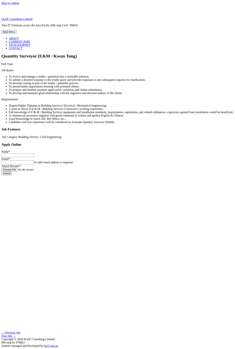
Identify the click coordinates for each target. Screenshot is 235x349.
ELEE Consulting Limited (16, 19)
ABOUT (14, 38)
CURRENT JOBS (19, 41)
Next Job (8, 335)
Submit (6, 173)
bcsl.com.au (51, 345)
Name (5, 151)
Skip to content (10, 3)
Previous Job (10, 332)
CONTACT (15, 48)
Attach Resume (11, 166)
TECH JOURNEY (20, 44)
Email (5, 158)
